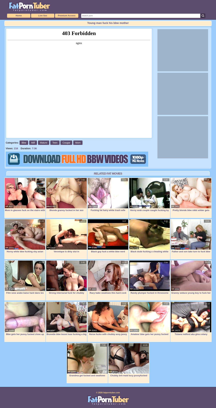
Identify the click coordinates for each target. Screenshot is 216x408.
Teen (54, 142)
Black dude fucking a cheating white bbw (149, 237)
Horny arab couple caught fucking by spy (149, 196)
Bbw (24, 142)
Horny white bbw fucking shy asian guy (25, 237)
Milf (33, 142)
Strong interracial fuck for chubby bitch (66, 279)
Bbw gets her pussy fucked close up (25, 318)
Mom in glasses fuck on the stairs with (25, 195)
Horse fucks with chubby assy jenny (108, 318)
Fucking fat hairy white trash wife (108, 195)
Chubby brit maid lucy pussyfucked (128, 360)
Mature (43, 142)
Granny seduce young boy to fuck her (191, 277)
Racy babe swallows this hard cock (108, 277)
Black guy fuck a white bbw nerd (108, 236)
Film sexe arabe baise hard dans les (25, 277)
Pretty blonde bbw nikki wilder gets (191, 195)
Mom (77, 142)
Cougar (66, 142)
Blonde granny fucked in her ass (66, 195)
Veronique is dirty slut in (66, 236)
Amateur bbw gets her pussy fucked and (149, 320)
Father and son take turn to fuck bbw (191, 236)
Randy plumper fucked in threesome (149, 277)
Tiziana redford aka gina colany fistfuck (191, 320)
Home (19, 15)
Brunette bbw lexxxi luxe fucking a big (66, 318)
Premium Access (66, 15)
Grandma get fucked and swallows (87, 360)
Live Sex (42, 15)
